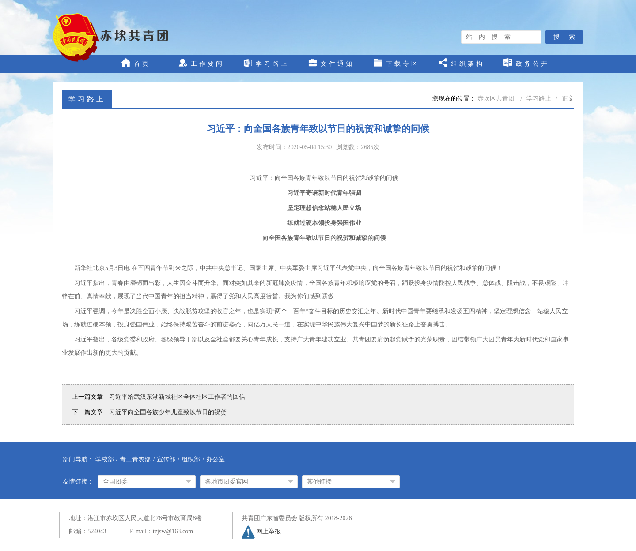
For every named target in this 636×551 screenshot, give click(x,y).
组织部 (191, 459)
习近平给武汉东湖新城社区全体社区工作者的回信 (177, 397)
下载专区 (397, 62)
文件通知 (331, 62)
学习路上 (266, 62)
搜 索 (564, 37)
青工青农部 (135, 459)
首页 (136, 62)
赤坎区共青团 (496, 98)
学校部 (104, 459)
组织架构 (462, 62)
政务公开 (526, 62)
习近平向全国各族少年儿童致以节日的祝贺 (168, 412)
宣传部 (166, 459)
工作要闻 (201, 62)
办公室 (215, 459)
